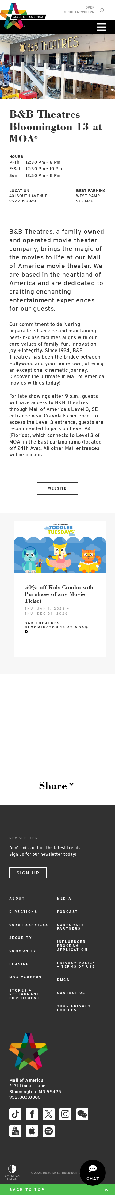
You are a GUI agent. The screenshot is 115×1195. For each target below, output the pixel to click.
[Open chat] (93, 1173)
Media (64, 899)
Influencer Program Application (72, 946)
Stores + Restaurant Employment (24, 995)
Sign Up (28, 873)
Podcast (67, 912)
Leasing (19, 964)
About (17, 899)
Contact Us (71, 993)
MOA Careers (25, 977)
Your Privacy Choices (74, 1008)
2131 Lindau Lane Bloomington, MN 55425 (35, 1086)
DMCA (63, 980)
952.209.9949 (22, 201)
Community (23, 951)
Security (20, 938)
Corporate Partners (70, 927)
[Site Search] (102, 10)
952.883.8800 (25, 1097)
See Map (84, 201)
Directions (23, 912)
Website (57, 488)
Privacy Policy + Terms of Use (76, 965)
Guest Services (28, 925)
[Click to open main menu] (100, 27)
